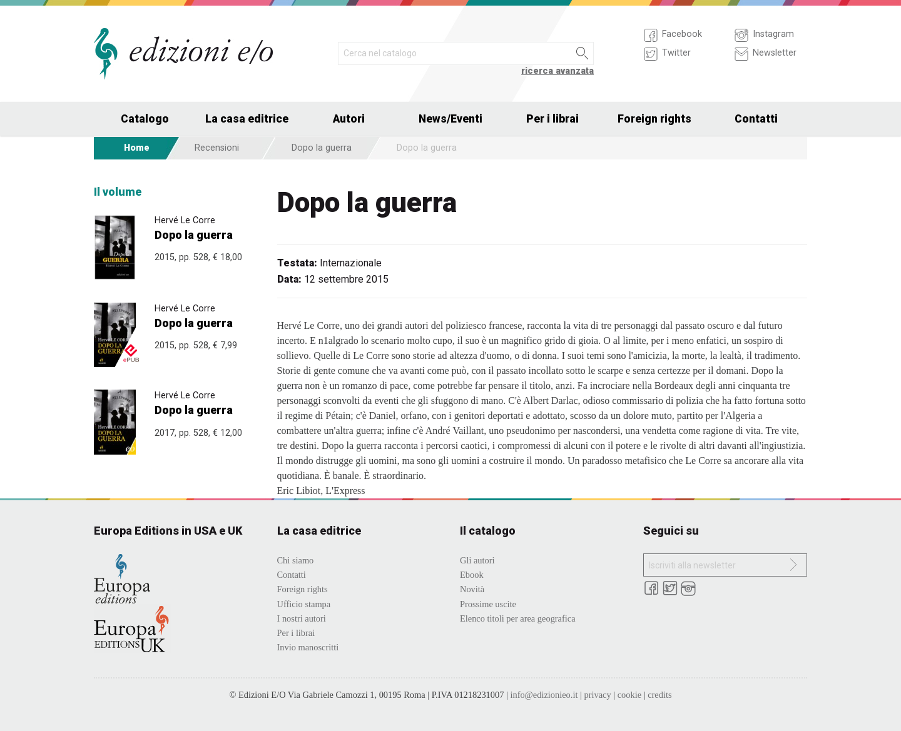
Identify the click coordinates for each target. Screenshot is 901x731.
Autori (349, 119)
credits (659, 695)
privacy (597, 695)
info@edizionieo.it (544, 695)
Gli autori (477, 560)
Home (137, 148)
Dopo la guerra (322, 148)
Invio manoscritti (308, 647)
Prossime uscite (488, 604)
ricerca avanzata (557, 71)
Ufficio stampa (304, 604)
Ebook (472, 575)
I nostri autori (301, 618)
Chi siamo (295, 560)
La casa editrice (246, 119)
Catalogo (145, 119)
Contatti (756, 119)
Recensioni (217, 148)
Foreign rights (654, 119)
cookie (629, 695)
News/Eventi (450, 119)
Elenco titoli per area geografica (518, 618)
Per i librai (552, 119)
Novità (472, 589)
